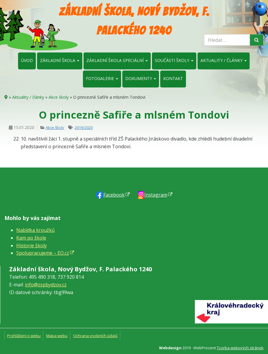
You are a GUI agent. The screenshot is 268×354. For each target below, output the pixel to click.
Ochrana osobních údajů (95, 335)
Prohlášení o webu (24, 335)
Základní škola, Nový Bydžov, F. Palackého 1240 (134, 21)
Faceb (114, 195)
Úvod (27, 60)
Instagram (155, 195)
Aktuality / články (223, 60)
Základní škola (59, 60)
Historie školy (31, 245)
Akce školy (59, 97)
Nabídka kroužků (35, 230)
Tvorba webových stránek (240, 347)
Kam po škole (31, 238)
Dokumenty (140, 78)
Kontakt (173, 78)
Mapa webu (57, 335)
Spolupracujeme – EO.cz (42, 253)
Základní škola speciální (117, 60)
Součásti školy (174, 60)
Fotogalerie (102, 78)
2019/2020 (84, 127)
